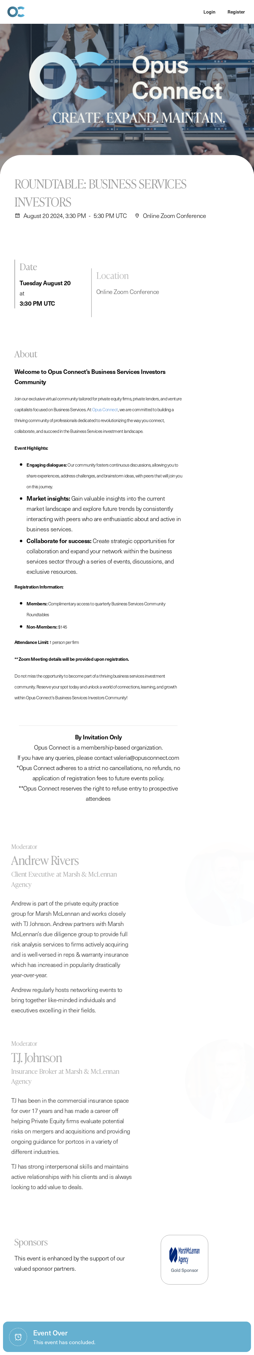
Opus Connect (105, 415)
